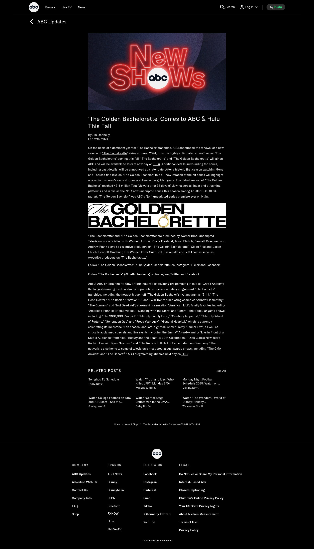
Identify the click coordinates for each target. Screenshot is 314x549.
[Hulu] (111, 521)
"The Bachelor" (147, 148)
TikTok (195, 265)
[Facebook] (150, 474)
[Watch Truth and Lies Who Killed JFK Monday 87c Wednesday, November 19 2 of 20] (157, 382)
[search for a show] (227, 7)
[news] (82, 7)
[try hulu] (276, 7)
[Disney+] (113, 482)
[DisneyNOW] (116, 490)
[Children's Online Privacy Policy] (201, 498)
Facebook (213, 265)
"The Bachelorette (114, 153)
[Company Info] (82, 498)
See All (221, 371)
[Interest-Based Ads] (192, 482)
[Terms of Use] (188, 522)
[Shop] (75, 514)
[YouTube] (149, 522)
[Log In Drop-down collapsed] (249, 7)
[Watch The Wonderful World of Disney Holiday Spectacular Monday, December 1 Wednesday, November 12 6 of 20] (204, 401)
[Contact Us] (80, 490)
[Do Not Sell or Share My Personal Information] (210, 474)
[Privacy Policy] (189, 530)
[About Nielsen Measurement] (199, 514)
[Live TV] (66, 7)
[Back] (31, 21)
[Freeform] (114, 506)
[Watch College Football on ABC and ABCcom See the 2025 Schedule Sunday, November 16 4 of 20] (110, 401)
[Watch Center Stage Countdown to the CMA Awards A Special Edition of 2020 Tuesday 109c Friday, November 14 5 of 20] (157, 401)
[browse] (50, 7)
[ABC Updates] (81, 474)
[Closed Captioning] (192, 490)
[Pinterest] (149, 490)
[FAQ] (75, 506)
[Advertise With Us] (84, 482)
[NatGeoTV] (115, 529)
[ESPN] (111, 498)
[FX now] (113, 514)
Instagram (182, 265)
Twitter (175, 274)
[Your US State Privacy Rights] (199, 506)
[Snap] (146, 498)
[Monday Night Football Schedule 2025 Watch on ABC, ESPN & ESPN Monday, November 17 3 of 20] (204, 382)
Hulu (156, 164)
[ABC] (34, 7)
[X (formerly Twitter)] (157, 514)
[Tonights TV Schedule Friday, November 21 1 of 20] (110, 380)
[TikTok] (147, 506)
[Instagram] (150, 482)
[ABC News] (115, 474)
